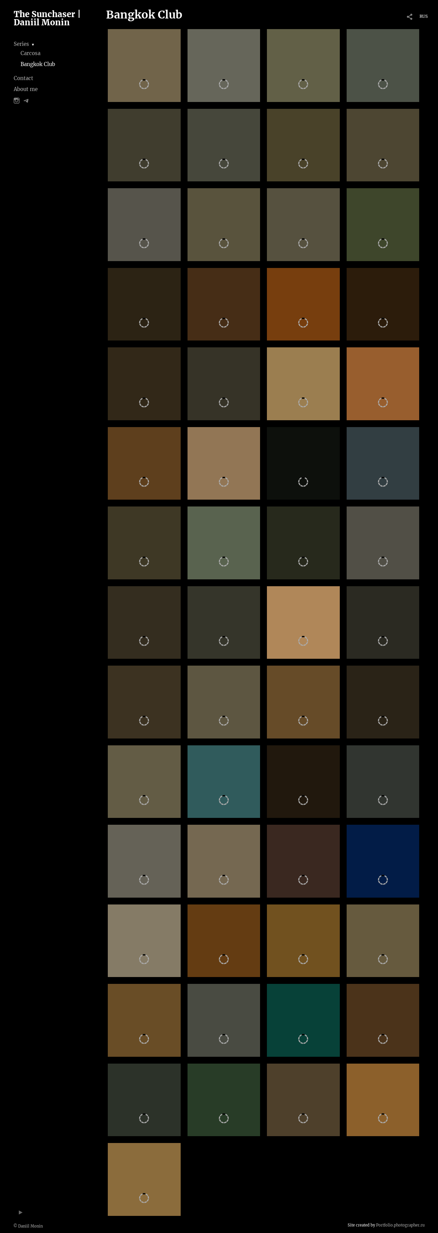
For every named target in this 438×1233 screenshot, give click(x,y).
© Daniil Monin (28, 1226)
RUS (424, 16)
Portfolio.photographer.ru (400, 1225)
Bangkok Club (38, 64)
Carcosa (30, 53)
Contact (23, 78)
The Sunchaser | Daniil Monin (47, 18)
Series (21, 44)
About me (26, 89)
